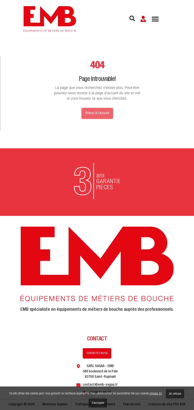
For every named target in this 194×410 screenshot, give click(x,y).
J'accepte (97, 403)
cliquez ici (156, 393)
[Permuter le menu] (155, 19)
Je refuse (175, 393)
